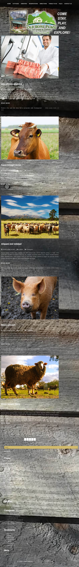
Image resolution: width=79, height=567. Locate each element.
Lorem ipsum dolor (12, 268)
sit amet (47, 189)
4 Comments (29, 409)
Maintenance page (11, 482)
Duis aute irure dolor (13, 108)
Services (9, 488)
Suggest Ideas (10, 537)
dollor (46, 108)
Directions (43, 3)
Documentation (10, 533)
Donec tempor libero (10, 404)
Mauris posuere (8, 325)
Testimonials (10, 494)
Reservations (33, 3)
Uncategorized (38, 108)
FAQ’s (60, 3)
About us (9, 461)
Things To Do (53, 3)
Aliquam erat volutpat (11, 244)
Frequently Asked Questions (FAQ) (15, 477)
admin (21, 89)
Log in (8, 554)
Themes (9, 541)
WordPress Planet (11, 545)
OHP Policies (10, 484)
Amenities (24, 3)
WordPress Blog (11, 543)
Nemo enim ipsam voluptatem (26, 189)
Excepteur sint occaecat (12, 189)
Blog (8, 465)
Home (9, 3)
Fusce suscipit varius (11, 165)
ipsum (50, 108)
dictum (48, 268)
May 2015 (9, 505)
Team (8, 492)
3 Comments (29, 89)
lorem (54, 108)
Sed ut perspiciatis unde (26, 108)
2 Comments (29, 170)
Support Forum (10, 539)
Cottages (16, 3)
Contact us (68, 3)
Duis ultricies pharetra (11, 84)
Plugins (9, 535)
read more (5, 103)
